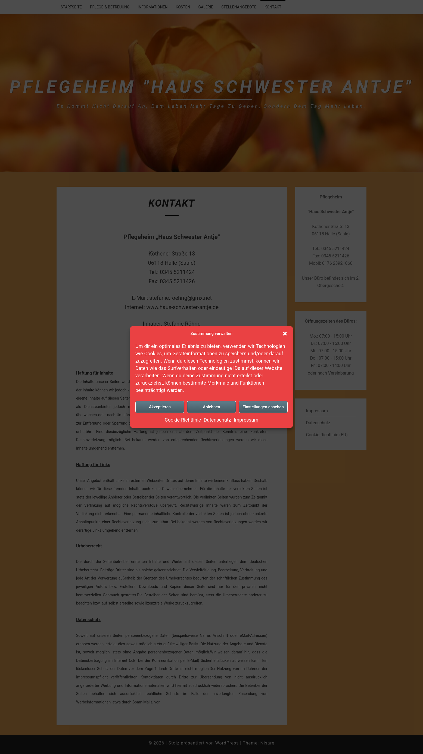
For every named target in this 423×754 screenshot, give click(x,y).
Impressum (246, 419)
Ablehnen (211, 406)
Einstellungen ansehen (263, 406)
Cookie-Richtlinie (183, 419)
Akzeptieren (160, 406)
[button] (285, 333)
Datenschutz (217, 419)
